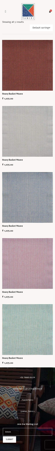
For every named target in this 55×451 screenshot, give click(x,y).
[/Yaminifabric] (27, 394)
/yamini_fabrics (27, 411)
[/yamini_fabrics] (27, 406)
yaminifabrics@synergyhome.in (27, 388)
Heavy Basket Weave (12, 93)
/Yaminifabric (28, 400)
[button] (5, 11)
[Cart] (49, 11)
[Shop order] (41, 27)
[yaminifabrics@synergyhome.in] (27, 383)
